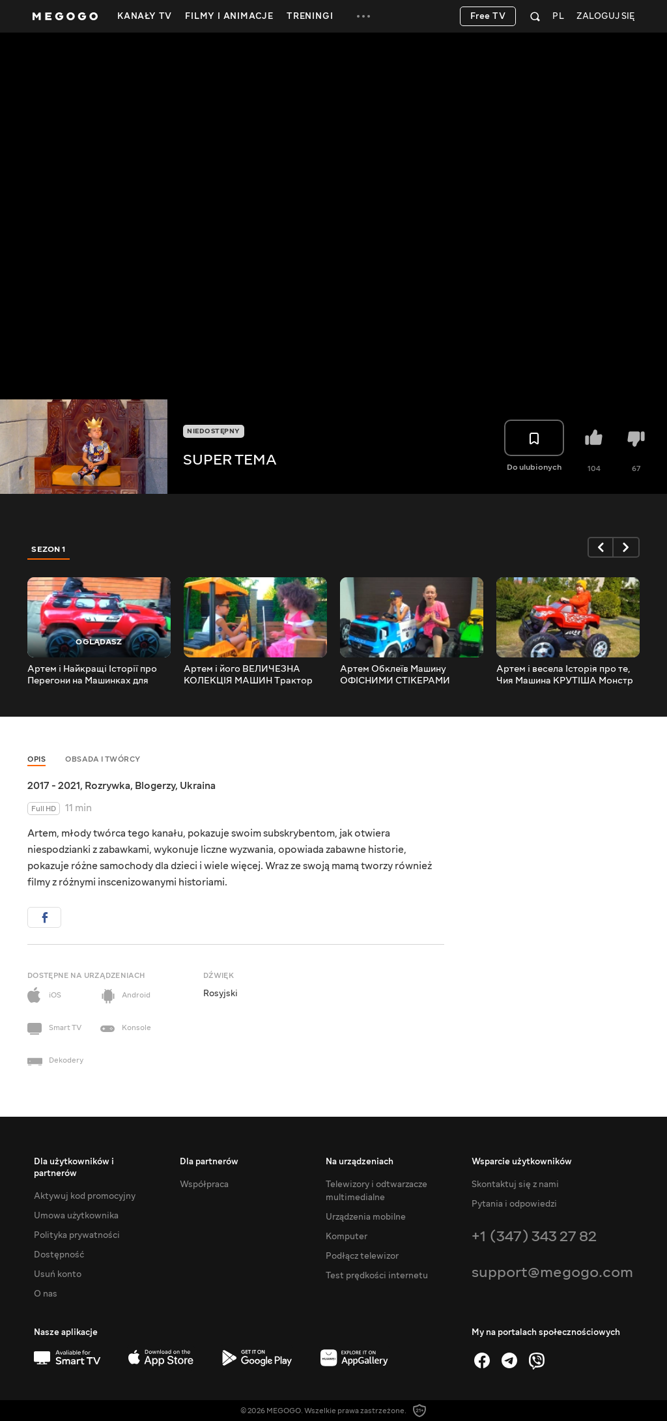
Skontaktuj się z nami (515, 1184)
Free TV (488, 16)
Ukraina (198, 785)
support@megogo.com (552, 1272)
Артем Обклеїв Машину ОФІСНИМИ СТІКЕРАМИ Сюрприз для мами (395, 675)
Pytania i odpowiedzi (514, 1204)
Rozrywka (107, 785)
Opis (36, 759)
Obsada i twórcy (103, 759)
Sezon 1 (48, 549)
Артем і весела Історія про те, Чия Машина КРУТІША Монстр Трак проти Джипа (564, 675)
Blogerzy (155, 785)
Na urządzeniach (359, 1162)
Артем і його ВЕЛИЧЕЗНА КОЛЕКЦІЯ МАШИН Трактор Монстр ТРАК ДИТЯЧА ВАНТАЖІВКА (248, 675)
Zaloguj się (605, 16)
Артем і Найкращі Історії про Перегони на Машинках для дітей (92, 675)
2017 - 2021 (53, 785)
